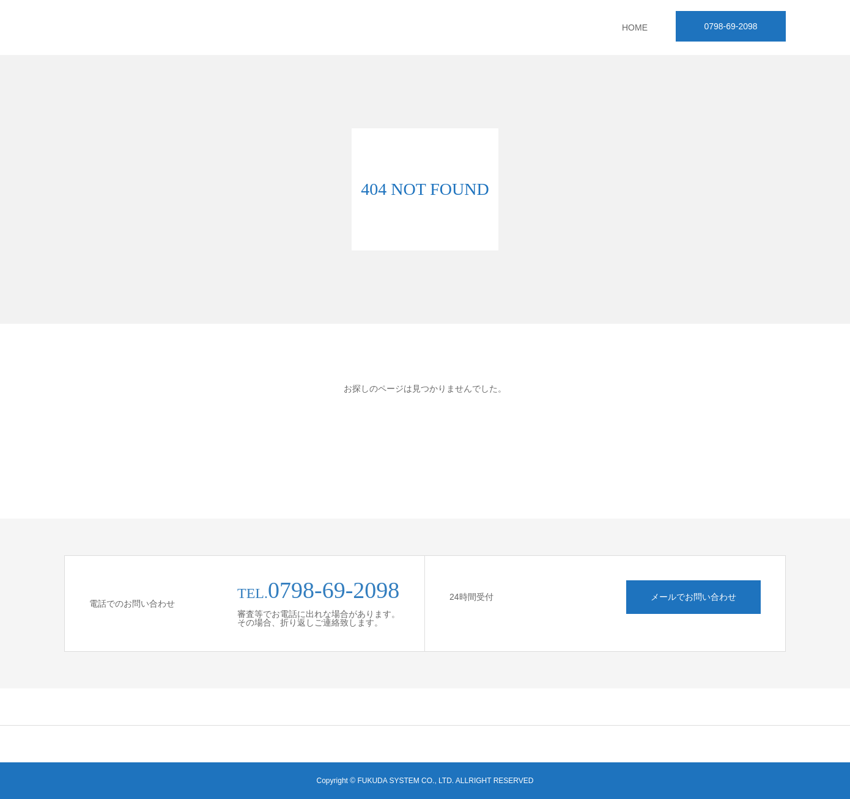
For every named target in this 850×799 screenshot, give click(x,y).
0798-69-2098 (730, 26)
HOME (635, 27)
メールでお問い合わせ (693, 597)
